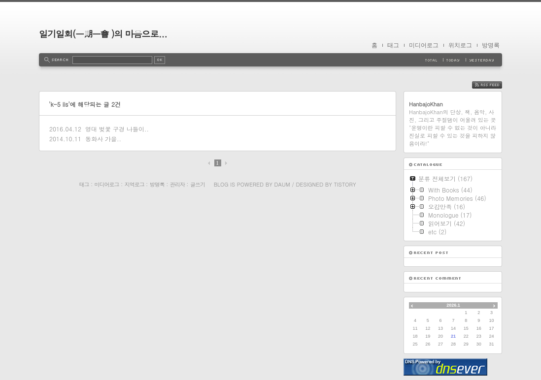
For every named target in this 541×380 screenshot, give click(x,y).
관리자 (177, 184)
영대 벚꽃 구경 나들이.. (117, 129)
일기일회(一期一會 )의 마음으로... (103, 34)
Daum (282, 184)
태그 (393, 45)
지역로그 (134, 184)
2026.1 (453, 305)
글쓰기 (197, 184)
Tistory (345, 184)
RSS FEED (494, 85)
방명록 (491, 45)
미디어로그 (424, 45)
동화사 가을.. (103, 138)
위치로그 (460, 45)
